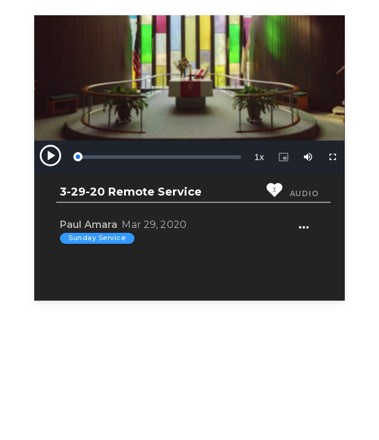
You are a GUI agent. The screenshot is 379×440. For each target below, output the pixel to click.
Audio (304, 193)
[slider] (159, 157)
